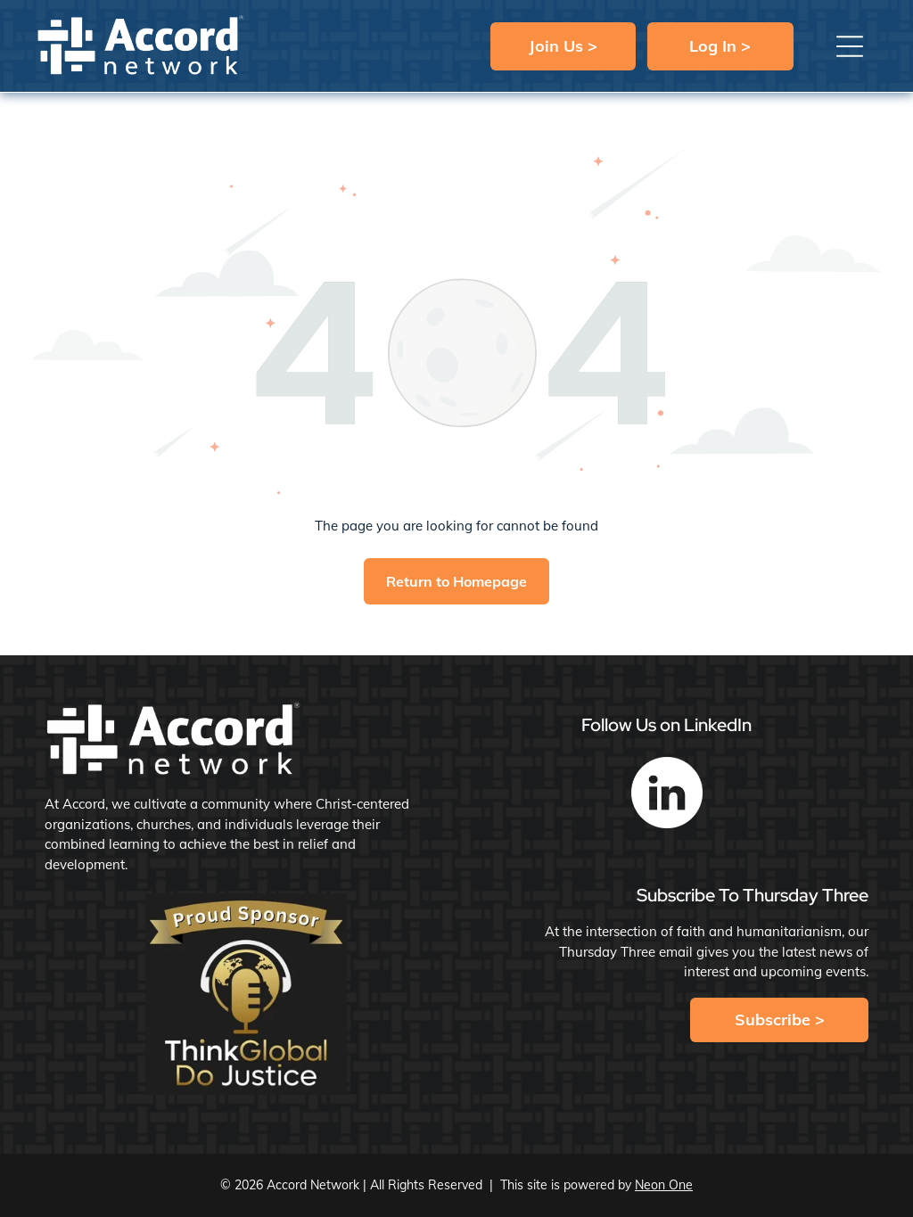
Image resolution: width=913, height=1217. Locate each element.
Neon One (664, 1185)
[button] (849, 46)
